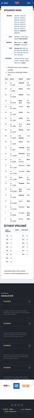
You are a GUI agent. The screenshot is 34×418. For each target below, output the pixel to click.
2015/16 (16, 24)
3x (11, 262)
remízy (22, 58)
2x (11, 250)
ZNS (21, 55)
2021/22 (16, 18)
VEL (15, 55)
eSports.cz (16, 416)
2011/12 (16, 28)
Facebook (7, 344)
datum (20, 42)
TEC (21, 53)
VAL (27, 53)
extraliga (16, 37)
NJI (27, 48)
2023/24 (16, 16)
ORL (18, 50)
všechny (16, 58)
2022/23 (22, 16)
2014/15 (22, 24)
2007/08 (16, 33)
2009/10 (16, 31)
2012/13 (22, 26)
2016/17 (22, 22)
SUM (18, 53)
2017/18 (16, 22)
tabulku (16, 67)
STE (15, 53)
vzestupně (24, 44)
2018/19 (22, 20)
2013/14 (16, 26)
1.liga (22, 37)
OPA (15, 50)
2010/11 (22, 28)
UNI (24, 53)
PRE (24, 50)
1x (11, 236)
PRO (26, 50)
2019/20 (16, 20)
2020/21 (22, 18)
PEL (21, 50)
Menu (6, 3)
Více (28, 3)
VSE (18, 55)
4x (11, 243)
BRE (21, 48)
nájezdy (22, 60)
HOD (23, 48)
